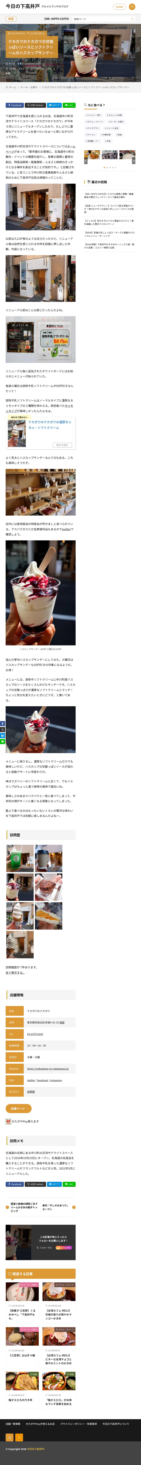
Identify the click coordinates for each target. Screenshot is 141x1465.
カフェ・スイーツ (66, 1284)
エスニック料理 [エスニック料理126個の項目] (116, 115)
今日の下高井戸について (115, 1423)
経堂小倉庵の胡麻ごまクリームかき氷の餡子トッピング (24, 1207)
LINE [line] (70, 105)
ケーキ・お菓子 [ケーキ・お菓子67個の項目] (118, 122)
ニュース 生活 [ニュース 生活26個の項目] (114, 128)
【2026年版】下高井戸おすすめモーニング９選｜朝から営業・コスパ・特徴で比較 (109, 246)
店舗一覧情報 (13, 1423)
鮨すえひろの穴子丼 (20, 1400)
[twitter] (2, 729)
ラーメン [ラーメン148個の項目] (93, 135)
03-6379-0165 (35, 1034)
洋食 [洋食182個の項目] (110, 141)
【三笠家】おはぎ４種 (22, 1355)
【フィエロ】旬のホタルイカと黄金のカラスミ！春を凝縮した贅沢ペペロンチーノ (109, 222)
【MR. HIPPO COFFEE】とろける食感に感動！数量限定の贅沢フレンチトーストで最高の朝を (108, 195)
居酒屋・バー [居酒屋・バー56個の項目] (94, 141)
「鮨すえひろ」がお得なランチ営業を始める (58, 1401)
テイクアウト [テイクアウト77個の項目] (94, 128)
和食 (35, 1374)
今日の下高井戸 (37, 6)
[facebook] (2, 723)
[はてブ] (2, 735)
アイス (13, 68)
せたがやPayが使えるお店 (40, 1423)
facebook (42, 1080)
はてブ (55, 105)
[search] (132, 19)
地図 (62, 1022)
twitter (66, 529)
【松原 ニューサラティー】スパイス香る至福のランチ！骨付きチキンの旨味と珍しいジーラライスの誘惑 (109, 209)
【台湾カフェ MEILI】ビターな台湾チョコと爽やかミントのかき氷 (58, 1359)
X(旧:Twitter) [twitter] (37, 105)
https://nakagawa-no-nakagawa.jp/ (48, 1068)
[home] (9, 1437)
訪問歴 (31, 1091)
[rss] (19, 1437)
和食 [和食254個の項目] (121, 135)
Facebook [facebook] (16, 105)
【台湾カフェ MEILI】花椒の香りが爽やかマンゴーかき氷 (58, 1314)
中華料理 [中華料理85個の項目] (108, 135)
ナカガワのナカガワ (42, 68)
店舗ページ (18, 1108)
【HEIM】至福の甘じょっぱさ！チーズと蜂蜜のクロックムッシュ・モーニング (109, 234)
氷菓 (8, 73)
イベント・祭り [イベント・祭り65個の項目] (95, 115)
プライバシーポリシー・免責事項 (78, 1423)
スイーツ (24, 68)
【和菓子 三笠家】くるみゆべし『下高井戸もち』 (22, 1314)
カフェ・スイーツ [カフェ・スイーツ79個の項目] (96, 122)
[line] (2, 741)
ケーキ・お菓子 (16, 63)
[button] (86, 160)
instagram (56, 1080)
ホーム (12, 87)
